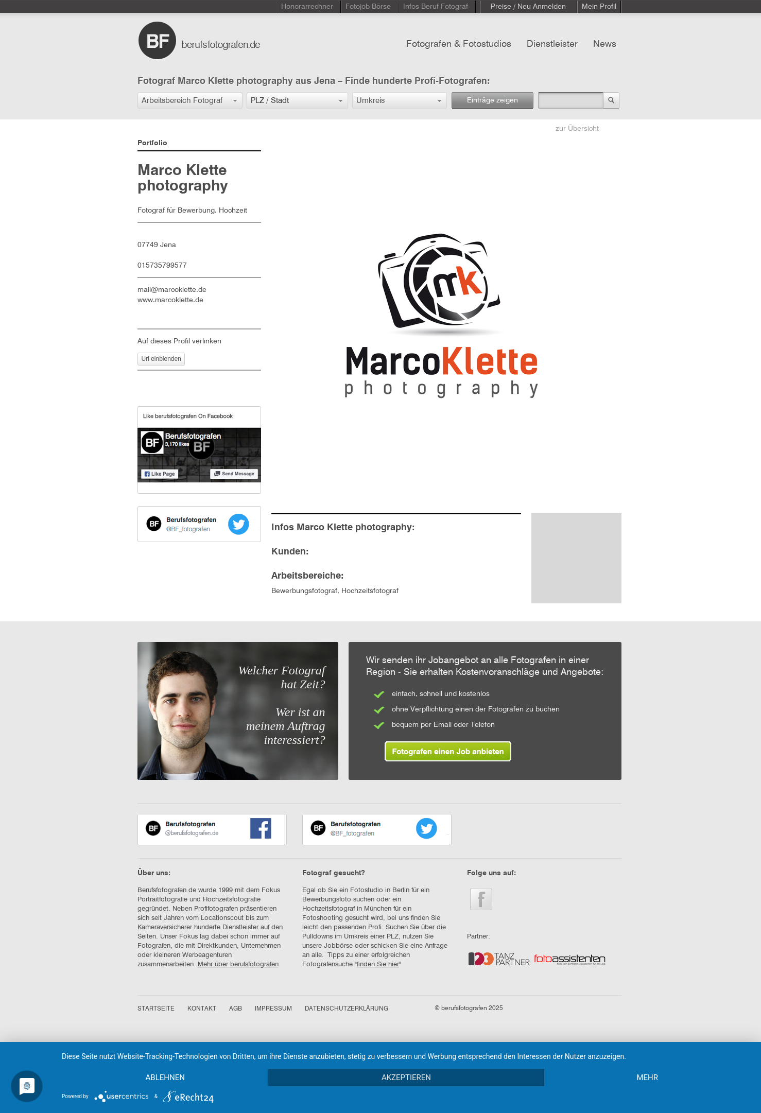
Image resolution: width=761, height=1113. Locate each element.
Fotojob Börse (368, 6)
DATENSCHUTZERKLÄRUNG (346, 1009)
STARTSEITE (156, 1009)
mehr (647, 1077)
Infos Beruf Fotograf (435, 6)
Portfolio (152, 143)
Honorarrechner (307, 6)
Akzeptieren (406, 1077)
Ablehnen (165, 1077)
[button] (190, 100)
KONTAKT (201, 1009)
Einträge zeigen (492, 100)
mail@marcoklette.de (171, 289)
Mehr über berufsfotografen (238, 964)
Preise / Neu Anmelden (528, 6)
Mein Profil (599, 6)
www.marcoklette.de (170, 300)
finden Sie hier (378, 964)
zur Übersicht (577, 128)
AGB (235, 1009)
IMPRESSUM (273, 1009)
